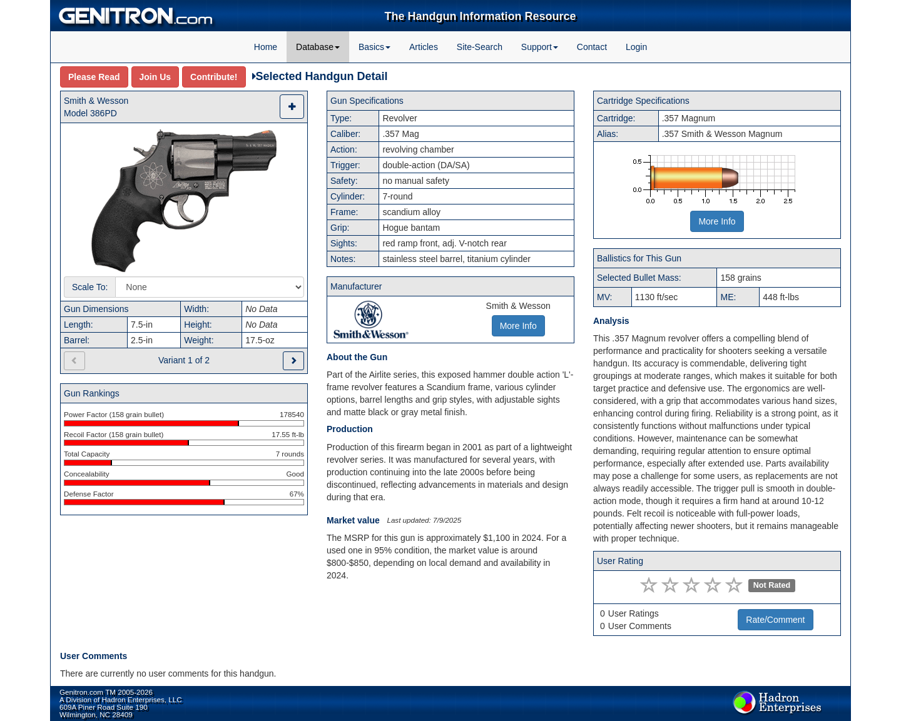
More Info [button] (518, 326)
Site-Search (479, 47)
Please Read (94, 77)
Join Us (155, 77)
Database (318, 47)
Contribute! (213, 77)
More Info (716, 221)
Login (636, 47)
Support (539, 47)
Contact (592, 47)
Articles (423, 47)
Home (265, 47)
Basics (374, 47)
